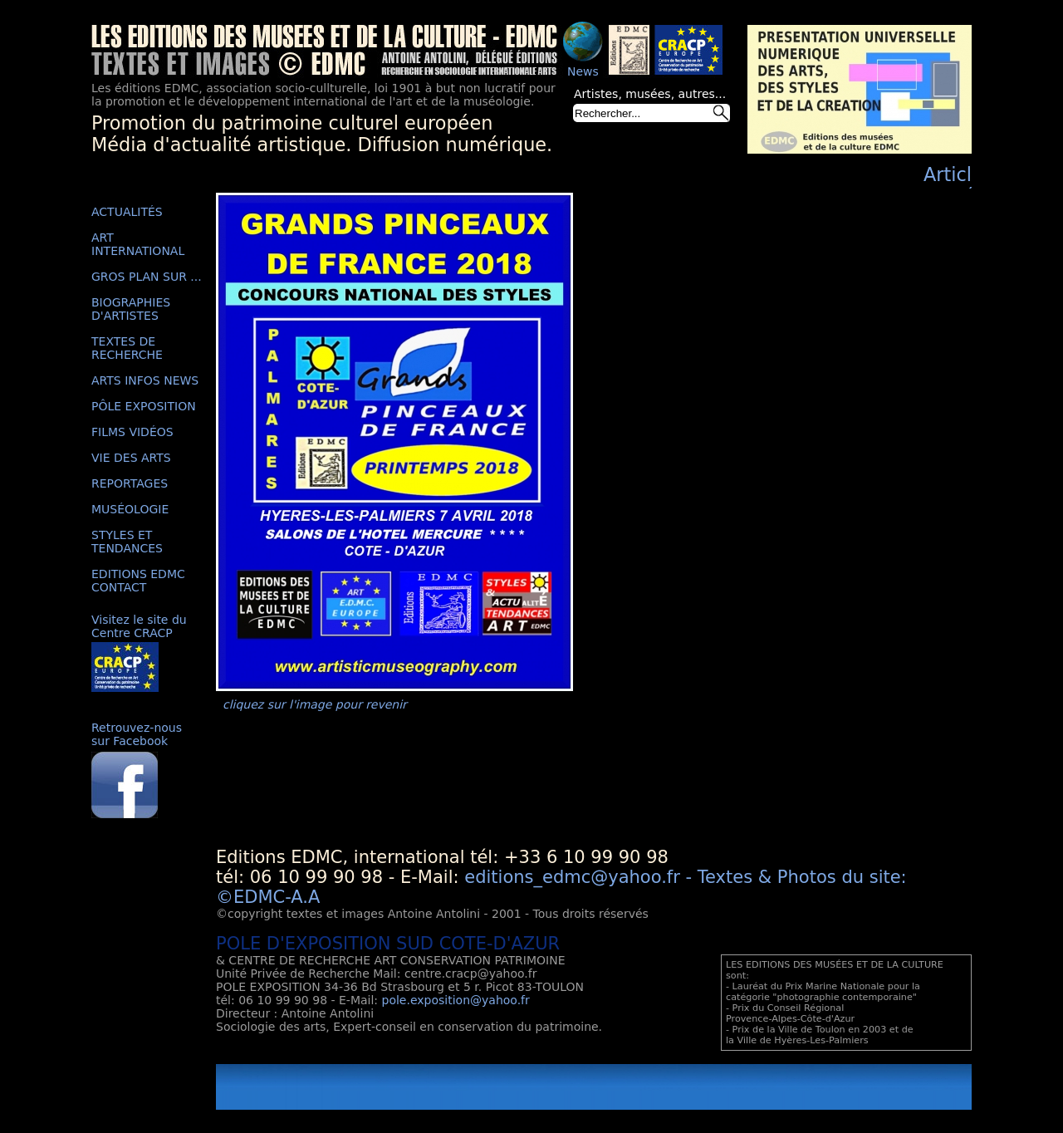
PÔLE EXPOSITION (143, 406)
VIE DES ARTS (131, 457)
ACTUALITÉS (127, 211)
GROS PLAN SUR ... (146, 276)
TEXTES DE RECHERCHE (127, 348)
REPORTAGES (129, 483)
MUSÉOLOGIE (130, 509)
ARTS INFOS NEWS (144, 380)
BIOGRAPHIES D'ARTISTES (130, 309)
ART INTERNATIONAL (137, 244)
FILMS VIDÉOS (132, 432)
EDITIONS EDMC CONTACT (138, 580)
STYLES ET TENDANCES (127, 541)
